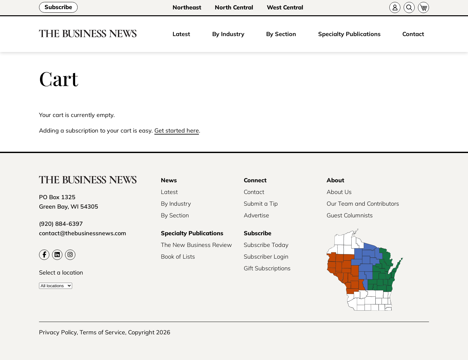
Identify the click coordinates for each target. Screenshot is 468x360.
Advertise (256, 215)
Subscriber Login (266, 256)
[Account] (394, 7)
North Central (234, 7)
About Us (339, 192)
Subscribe (58, 7)
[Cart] (423, 7)
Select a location (61, 272)
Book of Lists (178, 256)
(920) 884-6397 (61, 223)
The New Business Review (196, 245)
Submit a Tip (261, 203)
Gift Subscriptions (267, 268)
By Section (281, 34)
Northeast (187, 7)
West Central (285, 7)
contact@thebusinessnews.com (82, 233)
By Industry (228, 34)
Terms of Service (102, 332)
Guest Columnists (350, 215)
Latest (181, 34)
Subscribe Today (266, 245)
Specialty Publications (349, 34)
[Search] (409, 7)
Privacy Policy (58, 332)
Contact (413, 34)
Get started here (176, 130)
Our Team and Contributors (363, 203)
